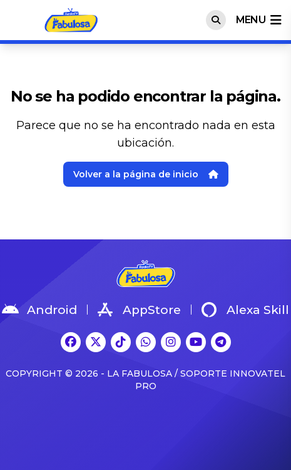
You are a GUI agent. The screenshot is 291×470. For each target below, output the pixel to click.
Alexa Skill (245, 309)
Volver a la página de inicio (145, 174)
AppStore (139, 309)
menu (258, 20)
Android (39, 309)
